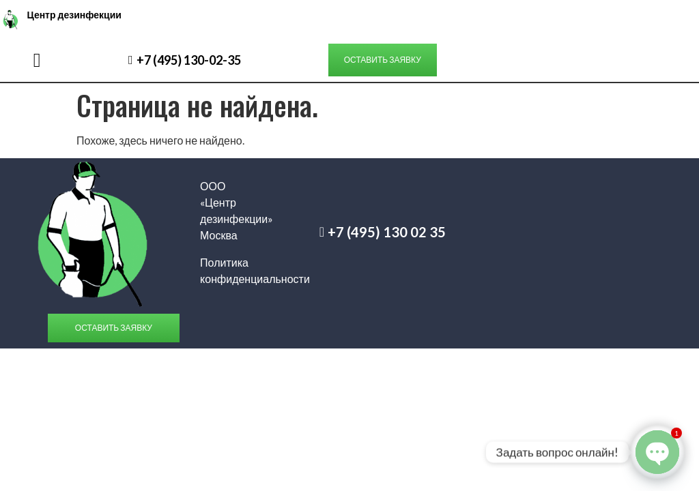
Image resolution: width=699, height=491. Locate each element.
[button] (37, 60)
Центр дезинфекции (74, 14)
